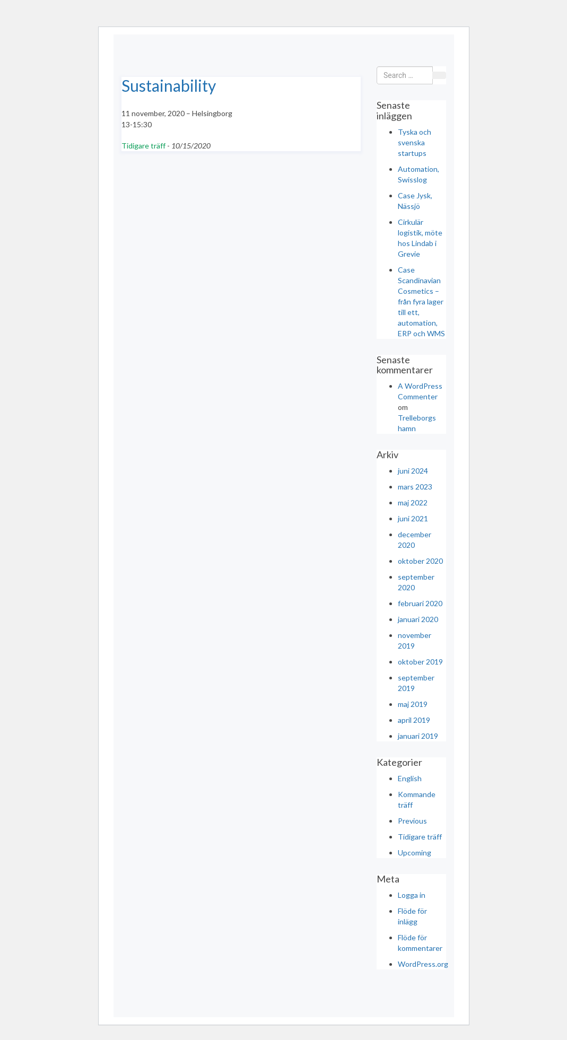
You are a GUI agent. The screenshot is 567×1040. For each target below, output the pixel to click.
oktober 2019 (420, 661)
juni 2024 (413, 470)
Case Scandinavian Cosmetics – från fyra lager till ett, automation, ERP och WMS (421, 301)
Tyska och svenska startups (414, 142)
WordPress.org (423, 963)
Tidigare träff (143, 145)
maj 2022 (413, 502)
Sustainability (168, 85)
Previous (412, 820)
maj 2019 (413, 704)
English (410, 778)
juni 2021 (413, 518)
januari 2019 (418, 735)
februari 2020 (420, 603)
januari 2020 (418, 619)
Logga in (411, 894)
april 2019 (414, 719)
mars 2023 (415, 486)
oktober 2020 (420, 560)
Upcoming (414, 852)
